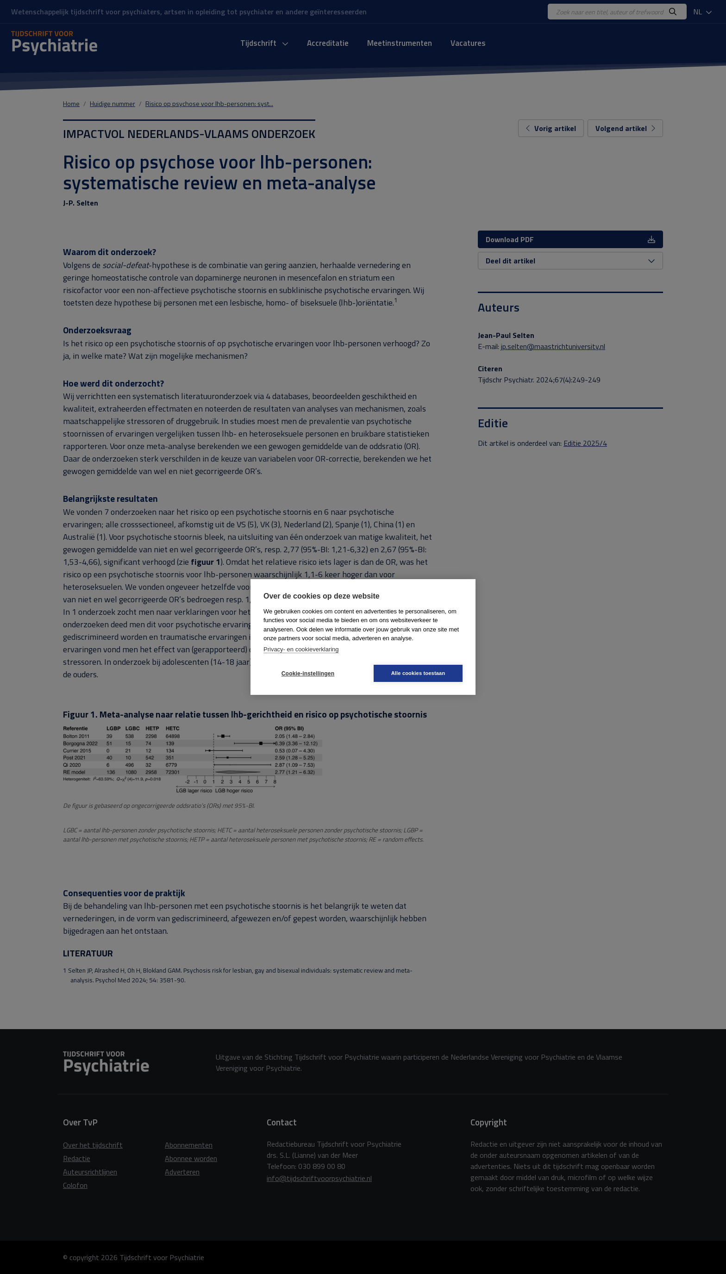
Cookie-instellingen (308, 673)
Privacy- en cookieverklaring (301, 649)
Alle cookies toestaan (418, 673)
